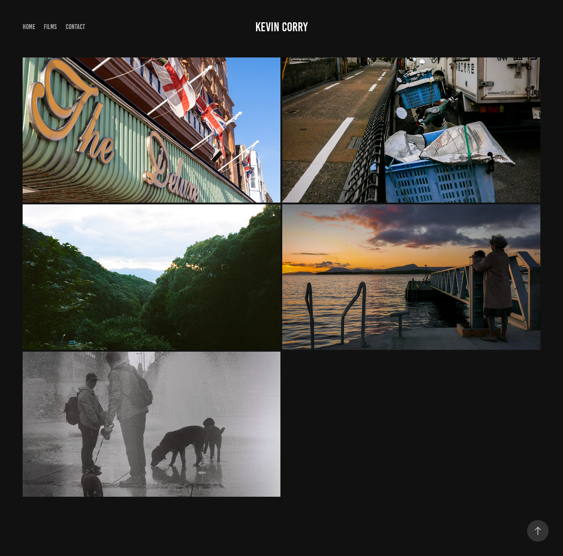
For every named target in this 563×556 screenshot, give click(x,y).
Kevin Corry (281, 27)
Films (50, 27)
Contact (75, 27)
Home (29, 27)
